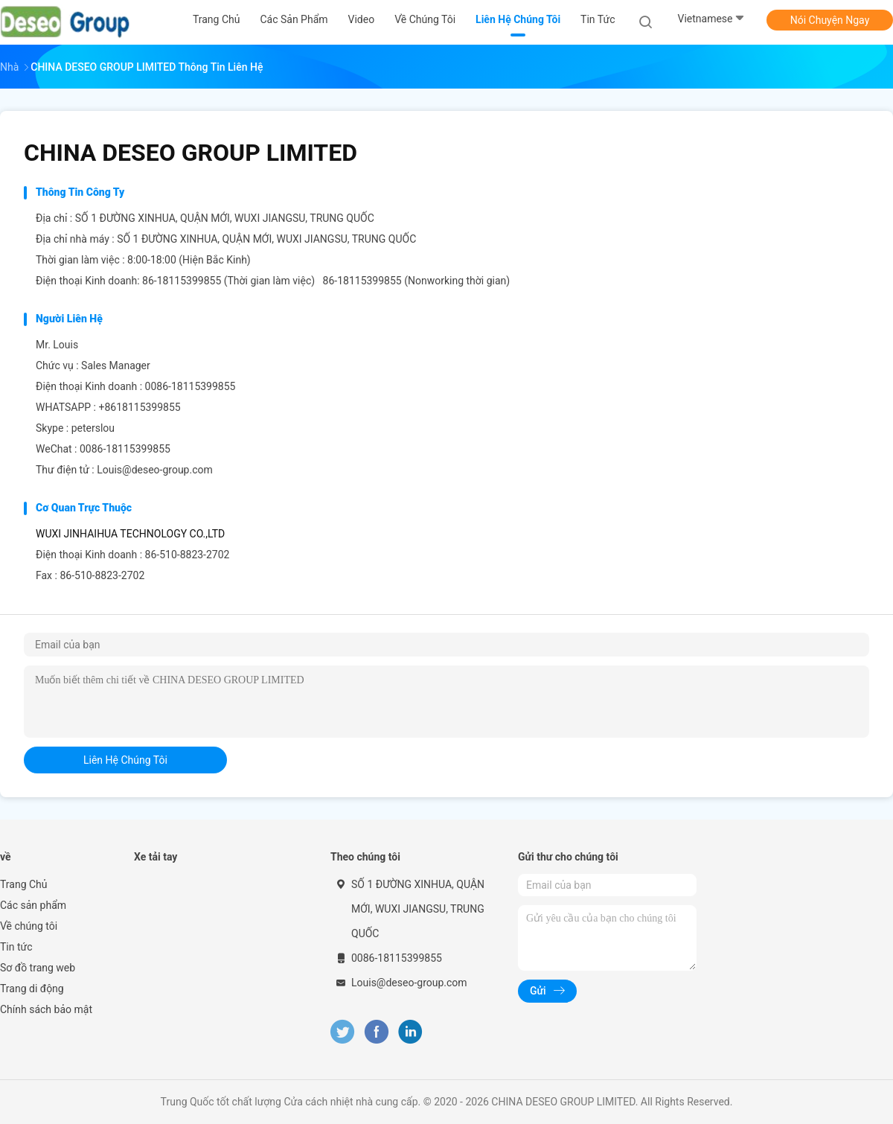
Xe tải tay (155, 857)
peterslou (93, 428)
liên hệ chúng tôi (125, 760)
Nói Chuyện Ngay (830, 20)
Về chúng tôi (28, 926)
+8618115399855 (139, 407)
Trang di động (32, 988)
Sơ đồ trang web (37, 968)
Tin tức (16, 947)
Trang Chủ (24, 884)
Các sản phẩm (33, 905)
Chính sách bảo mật (46, 1009)
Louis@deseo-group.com (155, 470)
